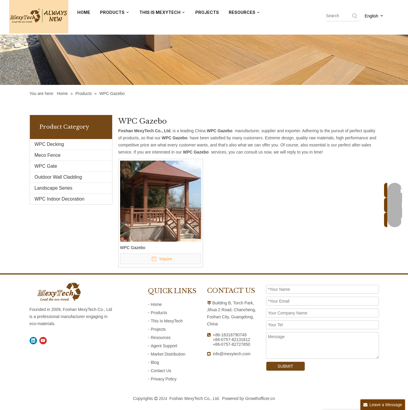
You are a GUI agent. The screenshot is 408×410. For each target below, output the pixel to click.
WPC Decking (49, 144)
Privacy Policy (164, 379)
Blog (155, 362)
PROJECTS (207, 12)
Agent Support (164, 345)
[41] (204, 42)
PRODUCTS (115, 12)
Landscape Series (53, 188)
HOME (83, 12)
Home (156, 304)
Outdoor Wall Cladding (58, 177)
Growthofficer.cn (260, 398)
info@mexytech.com (231, 353)
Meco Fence (48, 155)
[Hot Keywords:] (355, 16)
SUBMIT (285, 366)
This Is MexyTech (167, 321)
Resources (161, 337)
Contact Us (161, 370)
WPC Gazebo (133, 247)
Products (159, 312)
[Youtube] (43, 340)
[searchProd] (338, 15)
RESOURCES (244, 12)
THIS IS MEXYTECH (162, 12)
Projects (158, 329)
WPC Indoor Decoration (60, 198)
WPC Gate (46, 166)
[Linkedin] (33, 340)
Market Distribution (168, 354)
